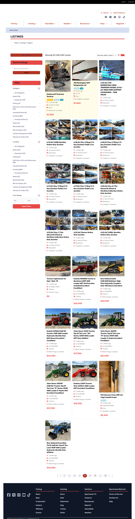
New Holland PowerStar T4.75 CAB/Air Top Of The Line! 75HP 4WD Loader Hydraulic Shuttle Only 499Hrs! (57, 447)
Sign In (124, 2)
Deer (62, 498)
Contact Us (113, 498)
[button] (14, 23)
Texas (57, 292)
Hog (62, 505)
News (38, 494)
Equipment (106, 103)
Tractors (51, 289)
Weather (88, 513)
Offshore (39, 509)
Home (16, 43)
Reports (88, 505)
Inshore (39, 505)
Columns (88, 498)
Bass (38, 498)
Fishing (16, 103)
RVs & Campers (19, 130)
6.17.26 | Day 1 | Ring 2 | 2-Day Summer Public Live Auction (57, 188)
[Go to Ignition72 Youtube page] (119, 17)
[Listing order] (106, 55)
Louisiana (59, 110)
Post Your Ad (26, 55)
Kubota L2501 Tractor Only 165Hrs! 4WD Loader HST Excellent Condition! (84, 386)
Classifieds (89, 509)
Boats (16, 96)
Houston (51, 292)
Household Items (20, 112)
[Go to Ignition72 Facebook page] (106, 17)
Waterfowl (64, 502)
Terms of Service (116, 494)
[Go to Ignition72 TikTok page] (124, 17)
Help (111, 502)
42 (105, 475)
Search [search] (105, 13)
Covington (78, 99)
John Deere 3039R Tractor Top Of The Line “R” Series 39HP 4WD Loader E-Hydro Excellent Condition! (111, 336)
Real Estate (18, 126)
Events (38, 513)
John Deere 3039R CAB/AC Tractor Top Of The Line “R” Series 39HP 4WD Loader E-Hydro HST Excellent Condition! (57, 388)
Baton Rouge (79, 299)
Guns (77, 96)
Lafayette (105, 411)
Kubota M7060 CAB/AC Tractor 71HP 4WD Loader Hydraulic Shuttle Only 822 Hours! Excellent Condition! (57, 336)
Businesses (89, 502)
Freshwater (40, 502)
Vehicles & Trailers (20, 137)
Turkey (63, 509)
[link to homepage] (25, 15)
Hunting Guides (21, 119)
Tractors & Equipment (22, 133)
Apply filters (26, 206)
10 (95, 475)
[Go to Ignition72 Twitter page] (110, 17)
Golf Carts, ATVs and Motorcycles (24, 108)
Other (62, 513)
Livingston (105, 106)
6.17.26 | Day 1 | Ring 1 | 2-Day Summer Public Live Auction (84, 188)
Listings (23, 43)
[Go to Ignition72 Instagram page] (115, 17)
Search (26, 72)
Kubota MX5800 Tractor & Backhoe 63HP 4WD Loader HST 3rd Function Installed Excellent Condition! (84, 283)
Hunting (18, 116)
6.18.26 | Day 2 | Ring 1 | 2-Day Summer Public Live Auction (111, 145)
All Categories (19, 93)
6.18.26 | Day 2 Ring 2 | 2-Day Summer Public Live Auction (84, 145)
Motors (16, 123)
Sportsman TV (90, 494)
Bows (50, 107)
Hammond (51, 110)
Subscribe (131, 2)
